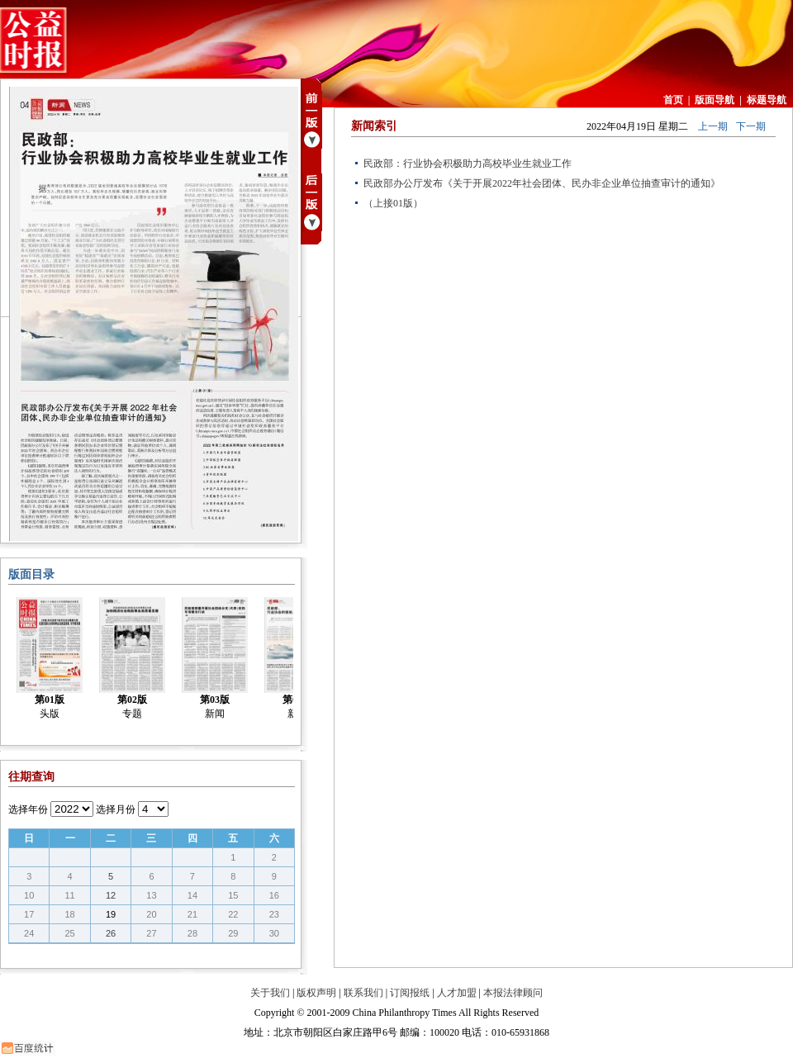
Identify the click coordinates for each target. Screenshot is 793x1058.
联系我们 (363, 993)
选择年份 (28, 809)
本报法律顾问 (513, 993)
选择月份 (115, 809)
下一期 (751, 126)
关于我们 (270, 993)
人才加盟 (457, 993)
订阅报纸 (410, 993)
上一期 (713, 126)
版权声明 (316, 993)
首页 (673, 100)
